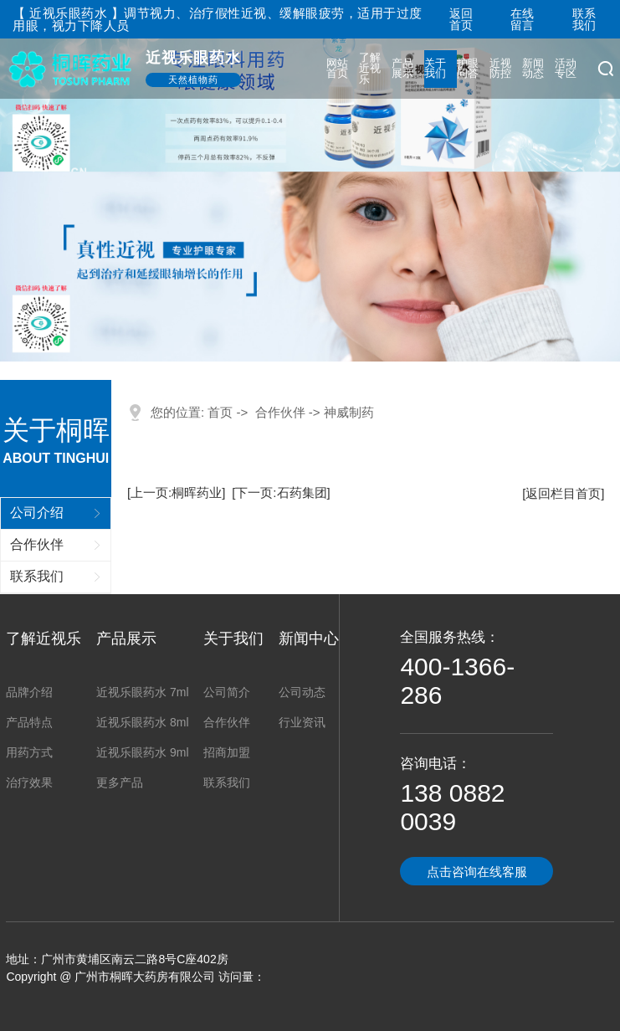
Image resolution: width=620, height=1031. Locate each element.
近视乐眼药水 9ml (142, 752)
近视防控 (500, 69)
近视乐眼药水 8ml (142, 722)
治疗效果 (29, 782)
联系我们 (584, 19)
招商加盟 (226, 752)
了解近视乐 (370, 68)
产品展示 (403, 69)
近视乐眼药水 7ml (142, 692)
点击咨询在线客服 (477, 871)
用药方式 (29, 752)
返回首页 (461, 19)
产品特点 (29, 722)
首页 (220, 412)
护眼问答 (468, 69)
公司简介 (226, 692)
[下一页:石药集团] (281, 492)
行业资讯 (302, 722)
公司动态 (302, 692)
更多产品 (119, 782)
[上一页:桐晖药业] (176, 492)
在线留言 (522, 19)
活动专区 (566, 69)
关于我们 (435, 69)
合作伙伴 (37, 544)
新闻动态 (533, 69)
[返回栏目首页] (563, 493)
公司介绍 (37, 512)
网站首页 (337, 69)
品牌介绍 (29, 692)
